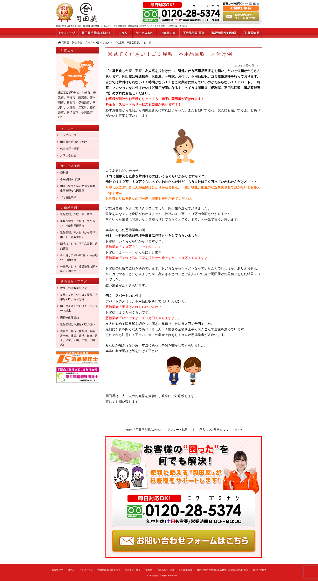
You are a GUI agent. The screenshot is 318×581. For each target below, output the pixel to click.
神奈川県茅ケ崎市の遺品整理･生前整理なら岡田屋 (78, 188)
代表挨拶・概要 (69, 148)
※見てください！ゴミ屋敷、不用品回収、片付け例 (79, 297)
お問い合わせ (68, 155)
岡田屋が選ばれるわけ (73, 141)
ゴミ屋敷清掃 (68, 197)
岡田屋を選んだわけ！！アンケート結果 (79, 308)
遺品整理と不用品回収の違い (77, 324)
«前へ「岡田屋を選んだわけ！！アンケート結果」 (158, 429)
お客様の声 (57, 569)
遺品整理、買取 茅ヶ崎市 (76, 214)
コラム (71, 569)
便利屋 (64, 172)
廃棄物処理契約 (71, 317)
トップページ (68, 135)
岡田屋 (155, 575)
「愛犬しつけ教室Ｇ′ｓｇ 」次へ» (219, 429)
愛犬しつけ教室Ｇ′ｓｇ (75, 287)
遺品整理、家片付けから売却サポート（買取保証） (79, 234)
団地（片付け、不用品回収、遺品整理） (79, 246)
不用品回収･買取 (70, 179)
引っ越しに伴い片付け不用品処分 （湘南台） (79, 257)
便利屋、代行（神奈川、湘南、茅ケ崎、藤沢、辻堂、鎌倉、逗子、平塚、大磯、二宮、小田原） (79, 338)
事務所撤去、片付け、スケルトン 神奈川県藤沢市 (79, 223)
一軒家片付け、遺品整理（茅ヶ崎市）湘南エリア (79, 269)
